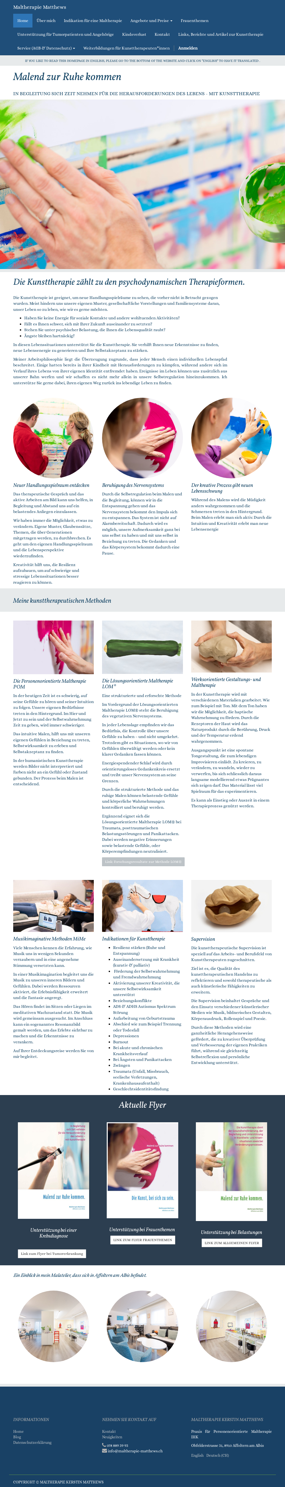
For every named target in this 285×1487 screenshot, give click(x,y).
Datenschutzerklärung (32, 1442)
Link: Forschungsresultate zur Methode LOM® (143, 862)
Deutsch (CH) (217, 1455)
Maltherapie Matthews (39, 7)
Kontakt (109, 1431)
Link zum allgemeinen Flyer (232, 1243)
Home (18, 1431)
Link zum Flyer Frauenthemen (142, 1240)
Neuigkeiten (112, 1437)
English (197, 1455)
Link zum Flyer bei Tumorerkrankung (52, 1254)
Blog (17, 1437)
